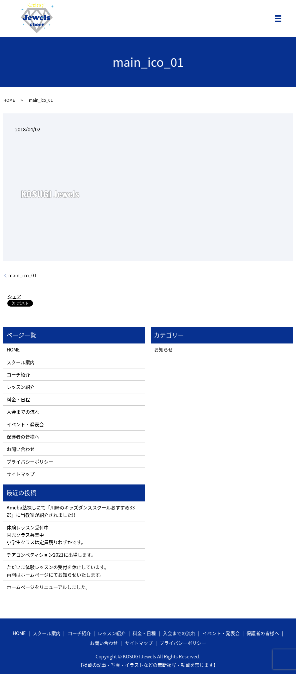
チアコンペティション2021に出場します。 (51, 554)
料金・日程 (18, 399)
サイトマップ (21, 474)
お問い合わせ (21, 449)
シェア (14, 296)
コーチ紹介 (18, 374)
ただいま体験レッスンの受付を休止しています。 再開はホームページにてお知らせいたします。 (58, 571)
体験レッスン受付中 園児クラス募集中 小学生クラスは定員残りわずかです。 (46, 535)
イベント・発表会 (25, 424)
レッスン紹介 (21, 386)
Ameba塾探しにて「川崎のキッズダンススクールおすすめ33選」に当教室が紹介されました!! (71, 511)
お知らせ (163, 349)
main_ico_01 (22, 275)
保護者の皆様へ (23, 436)
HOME (9, 100)
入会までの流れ (23, 411)
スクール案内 (21, 362)
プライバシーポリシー (30, 461)
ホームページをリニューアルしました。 (48, 587)
